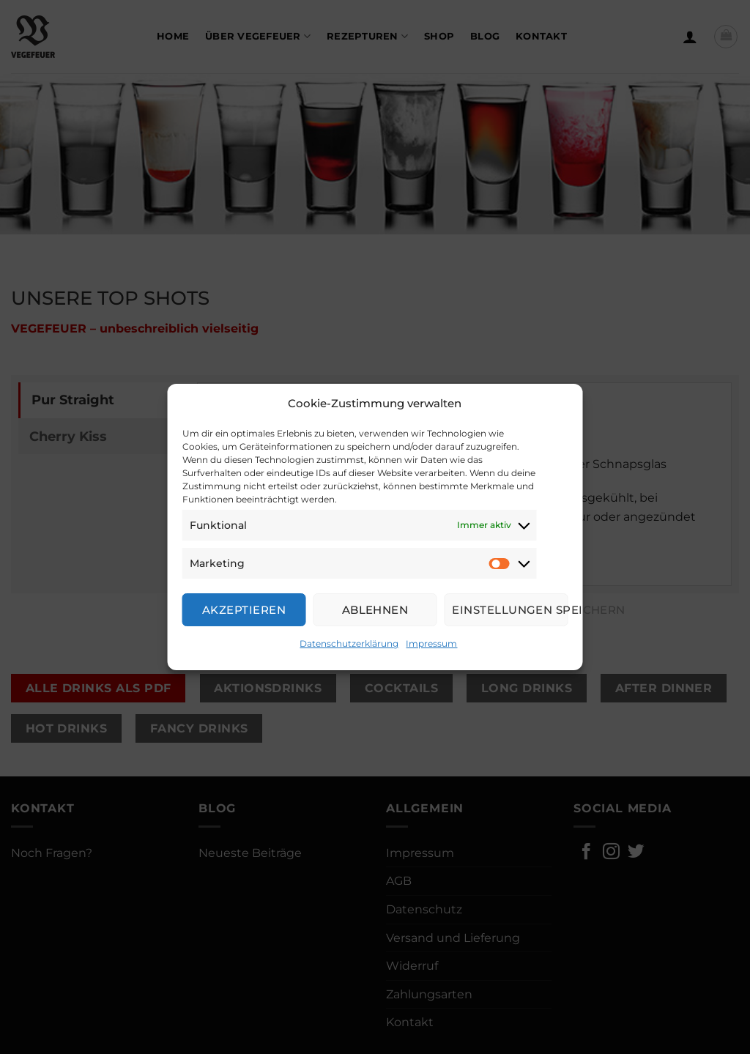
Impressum (431, 643)
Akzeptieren (244, 610)
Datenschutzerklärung (349, 643)
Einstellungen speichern (510, 610)
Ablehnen (375, 610)
